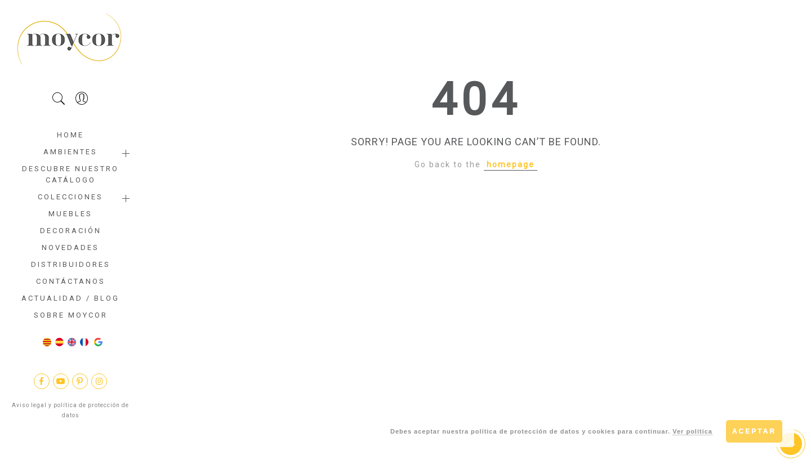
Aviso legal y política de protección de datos (70, 410)
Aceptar (754, 431)
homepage (510, 164)
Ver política (692, 431)
